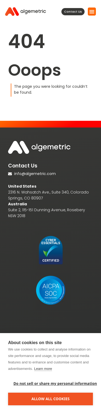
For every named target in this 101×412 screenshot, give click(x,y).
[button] (92, 12)
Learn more (43, 369)
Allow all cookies (51, 398)
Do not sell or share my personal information (53, 383)
